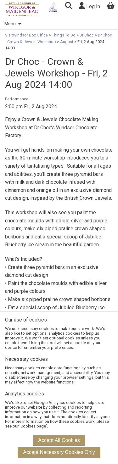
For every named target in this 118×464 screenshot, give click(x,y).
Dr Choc (87, 35)
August (66, 41)
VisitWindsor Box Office (27, 35)
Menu (12, 23)
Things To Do (63, 35)
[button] (68, 6)
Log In (89, 5)
